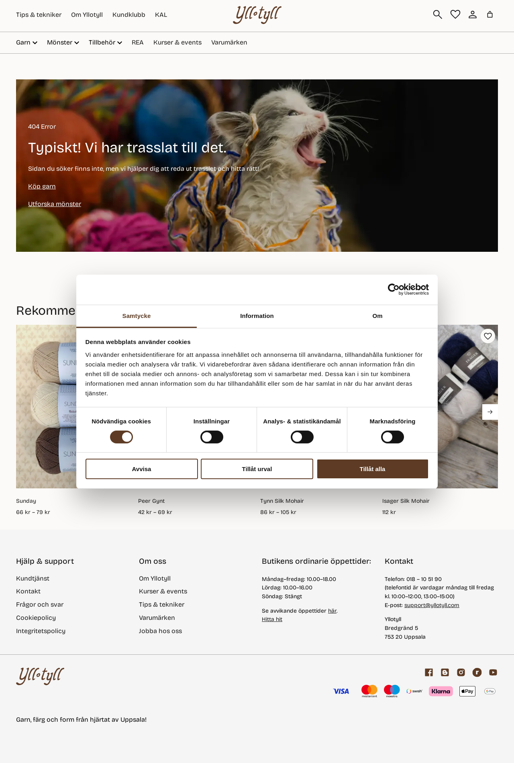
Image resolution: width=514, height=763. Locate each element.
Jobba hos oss (160, 631)
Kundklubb (128, 14)
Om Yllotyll (87, 14)
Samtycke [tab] (136, 315)
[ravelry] (477, 672)
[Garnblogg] (445, 672)
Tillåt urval (257, 468)
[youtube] (493, 672)
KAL (161, 14)
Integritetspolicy (40, 631)
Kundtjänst (32, 578)
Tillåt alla (373, 468)
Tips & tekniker (38, 14)
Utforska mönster (54, 204)
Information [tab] (257, 315)
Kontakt (28, 591)
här (332, 610)
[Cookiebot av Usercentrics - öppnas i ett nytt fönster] (394, 289)
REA (138, 42)
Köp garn (42, 186)
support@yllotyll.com (431, 605)
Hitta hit (272, 619)
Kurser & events (177, 42)
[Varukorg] (490, 14)
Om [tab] (377, 315)
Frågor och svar (39, 604)
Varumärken (229, 42)
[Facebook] (429, 672)
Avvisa (141, 468)
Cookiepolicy (36, 617)
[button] (488, 336)
